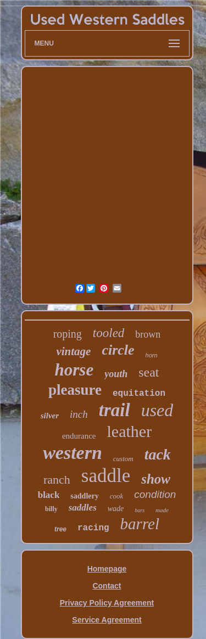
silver (50, 415)
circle (118, 350)
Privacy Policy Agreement (107, 602)
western (72, 452)
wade (116, 509)
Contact (106, 585)
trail (114, 410)
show (155, 479)
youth (115, 373)
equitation (139, 394)
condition (155, 494)
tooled (109, 333)
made (162, 510)
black (49, 495)
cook (117, 496)
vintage (73, 351)
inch (79, 414)
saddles (83, 507)
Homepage (107, 568)
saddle (105, 475)
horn (152, 355)
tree (60, 529)
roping (67, 334)
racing (93, 528)
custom (123, 459)
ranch (56, 479)
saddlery (84, 496)
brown (147, 334)
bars (139, 510)
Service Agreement (106, 619)
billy (51, 509)
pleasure (75, 390)
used (157, 410)
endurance (79, 435)
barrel (139, 523)
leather (129, 431)
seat (148, 372)
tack (157, 454)
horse (74, 369)
